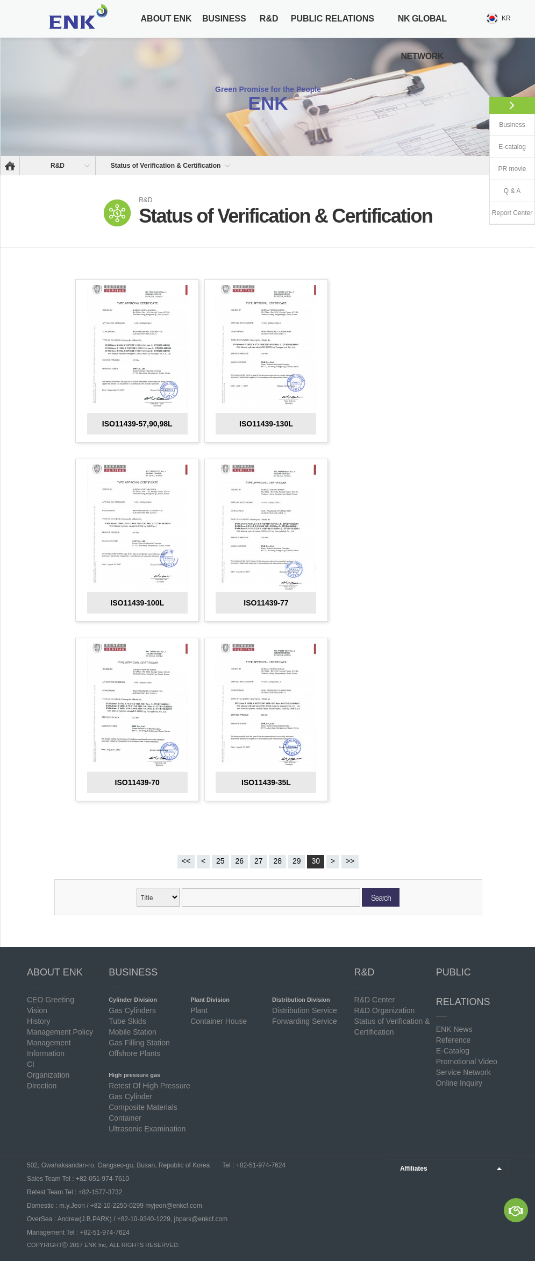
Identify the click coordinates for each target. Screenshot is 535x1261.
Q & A (512, 191)
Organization (48, 1075)
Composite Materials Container (143, 1112)
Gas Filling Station (139, 1042)
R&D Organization (384, 1010)
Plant (199, 1010)
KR (506, 18)
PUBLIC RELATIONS (332, 18)
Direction (41, 1085)
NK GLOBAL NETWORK (422, 37)
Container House (218, 1021)
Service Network (463, 1072)
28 (277, 861)
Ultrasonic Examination (147, 1128)
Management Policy (60, 1032)
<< (186, 861)
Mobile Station (132, 1032)
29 (297, 861)
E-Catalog (452, 1050)
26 (240, 861)
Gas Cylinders (132, 1010)
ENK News (454, 1029)
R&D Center (374, 999)
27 (258, 861)
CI (30, 1064)
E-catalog (512, 147)
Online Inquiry (459, 1083)
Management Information (49, 1048)
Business (512, 125)
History (39, 1021)
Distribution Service (304, 1010)
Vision (37, 1010)
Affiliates (413, 1168)
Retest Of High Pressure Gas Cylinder (149, 1091)
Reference (453, 1040)
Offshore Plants (134, 1053)
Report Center (512, 213)
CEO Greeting (50, 999)
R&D (269, 18)
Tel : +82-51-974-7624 (253, 1165)
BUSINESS (224, 18)
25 (220, 861)
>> (350, 861)
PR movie (512, 169)
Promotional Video (466, 1061)
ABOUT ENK (166, 18)
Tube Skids (127, 1021)
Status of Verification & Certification (166, 165)
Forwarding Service (304, 1021)
